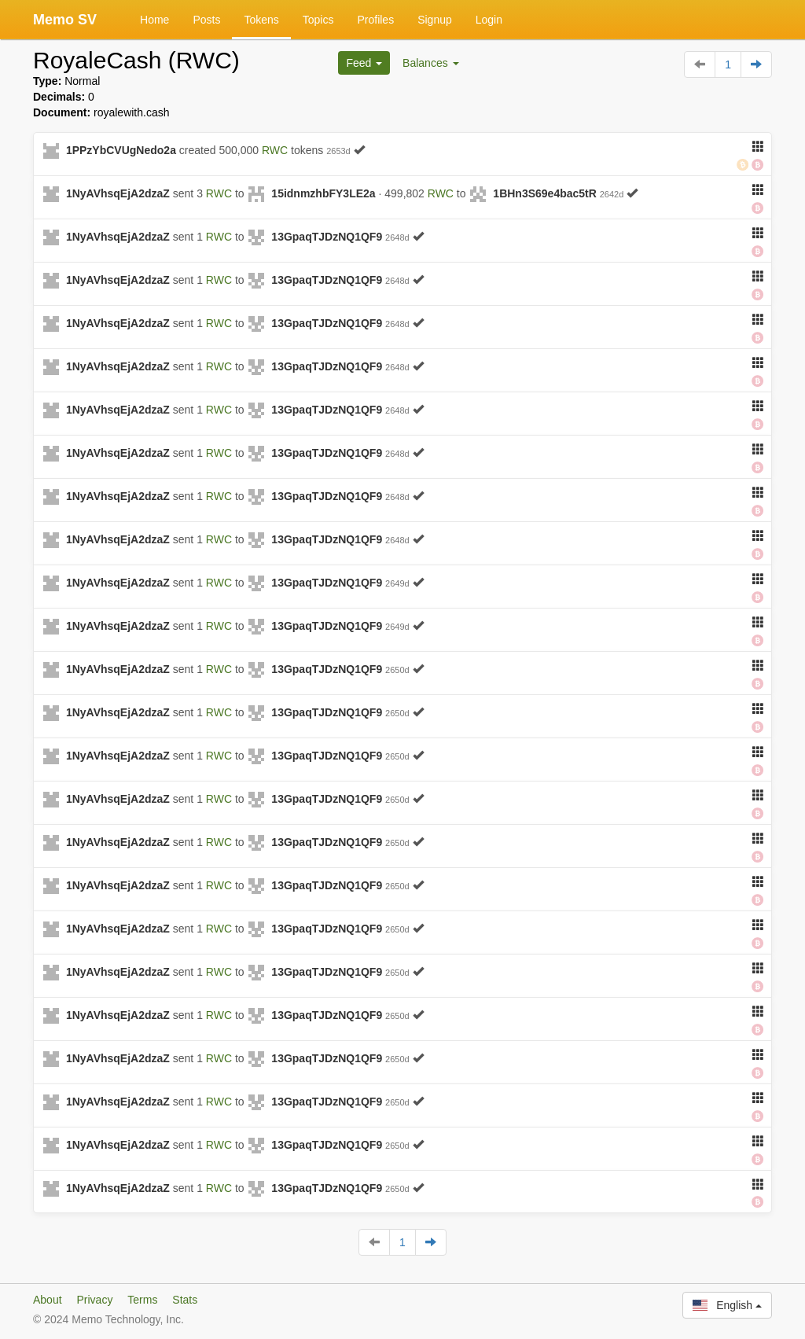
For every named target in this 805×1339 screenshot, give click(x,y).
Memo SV (65, 20)
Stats (184, 1299)
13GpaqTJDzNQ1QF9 (326, 236)
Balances (430, 63)
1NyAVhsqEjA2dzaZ (118, 193)
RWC (275, 150)
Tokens (261, 19)
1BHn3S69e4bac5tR (545, 193)
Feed (364, 63)
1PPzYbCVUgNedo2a (121, 150)
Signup (434, 19)
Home (154, 19)
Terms (142, 1299)
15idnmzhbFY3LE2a (323, 193)
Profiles (375, 19)
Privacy (94, 1299)
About (47, 1299)
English (727, 1305)
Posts (206, 19)
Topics (318, 19)
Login (489, 19)
